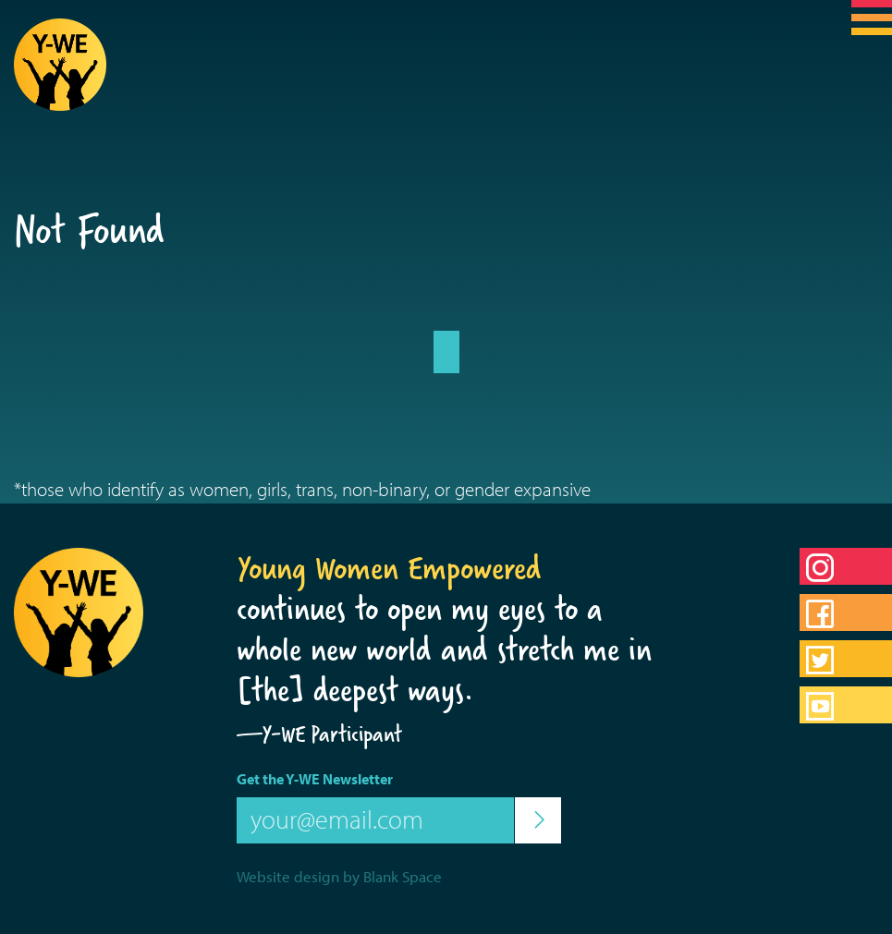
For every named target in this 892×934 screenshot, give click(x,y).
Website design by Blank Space (339, 876)
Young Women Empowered (389, 568)
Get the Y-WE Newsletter (315, 779)
